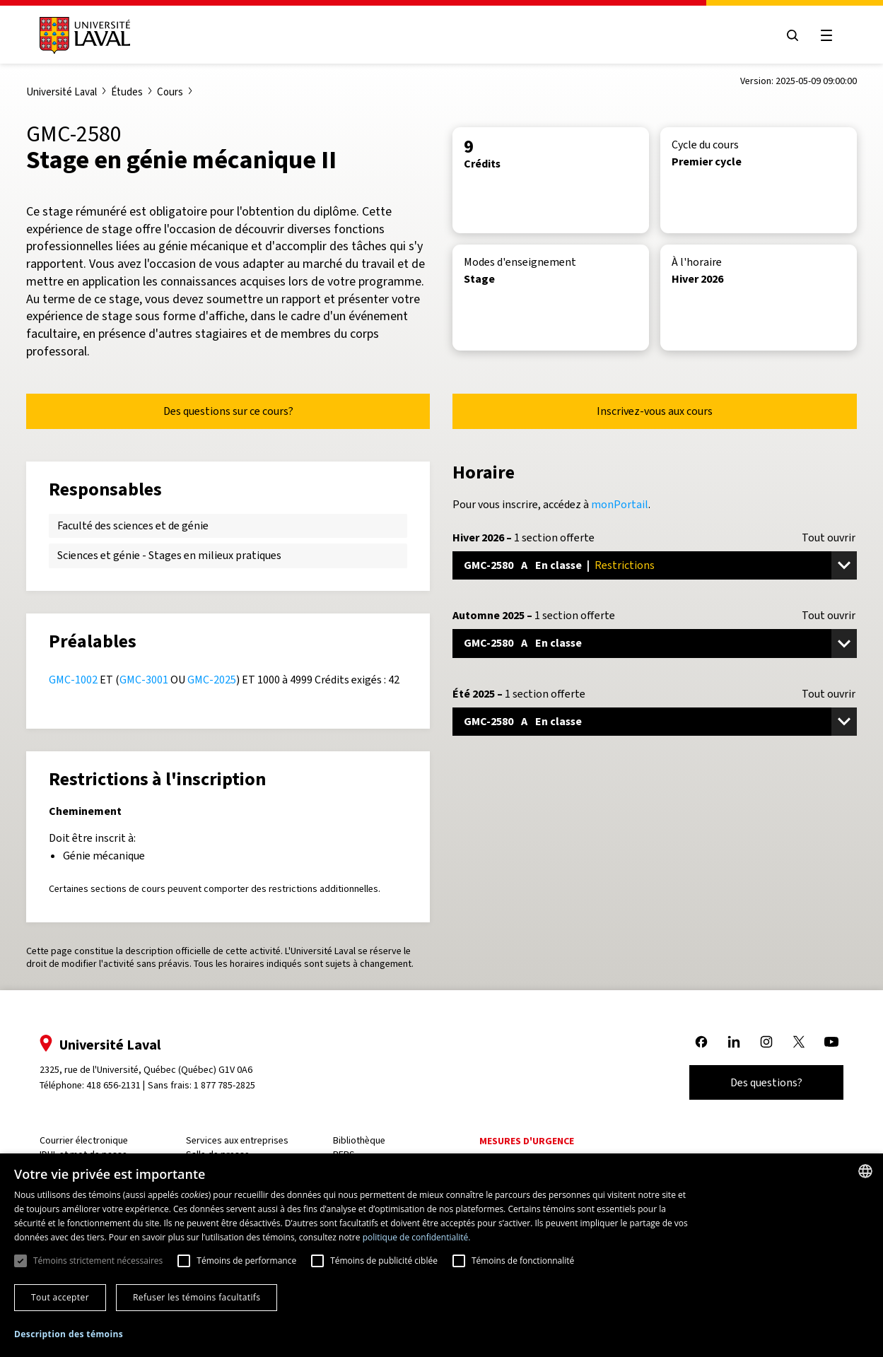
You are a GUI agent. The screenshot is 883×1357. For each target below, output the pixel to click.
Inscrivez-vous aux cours (655, 411)
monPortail (619, 504)
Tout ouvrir (828, 537)
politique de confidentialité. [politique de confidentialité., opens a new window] (417, 1237)
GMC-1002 (73, 679)
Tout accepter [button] (60, 1297)
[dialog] (441, 1255)
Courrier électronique (84, 1140)
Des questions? (766, 1082)
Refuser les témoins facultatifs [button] (196, 1297)
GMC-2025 (211, 679)
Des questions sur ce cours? (228, 411)
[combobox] (865, 1171)
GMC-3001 (143, 679)
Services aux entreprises (237, 1140)
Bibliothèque (359, 1140)
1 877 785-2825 (224, 1085)
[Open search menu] (792, 35)
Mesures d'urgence (526, 1141)
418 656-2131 (113, 1085)
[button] (68, 1335)
